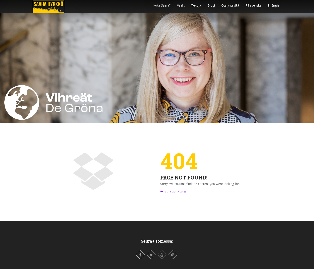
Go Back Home (173, 192)
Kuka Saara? (162, 7)
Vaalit (181, 7)
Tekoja (196, 7)
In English (274, 7)
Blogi (211, 7)
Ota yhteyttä (230, 7)
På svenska (253, 7)
